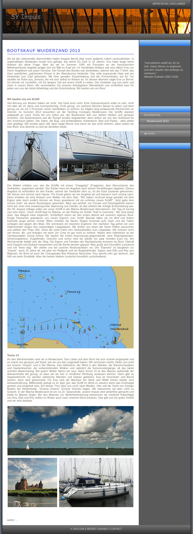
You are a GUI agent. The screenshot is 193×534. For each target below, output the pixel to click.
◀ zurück (149, 133)
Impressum (160, 3)
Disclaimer (177, 3)
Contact (116, 529)
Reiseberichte (152, 114)
